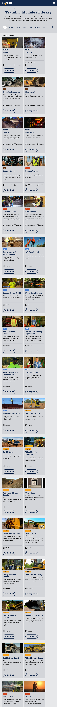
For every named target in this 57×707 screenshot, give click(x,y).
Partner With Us (49, 673)
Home (3, 8)
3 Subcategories (9, 68)
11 (23, 610)
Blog (25, 665)
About (32, 665)
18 (5, 111)
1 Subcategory (44, 68)
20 (42, 153)
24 (24, 70)
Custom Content (10, 669)
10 (41, 483)
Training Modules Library (17, 669)
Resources (8, 8)
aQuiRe (10, 665)
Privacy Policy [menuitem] (6, 703)
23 (23, 111)
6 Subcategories (9, 108)
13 (23, 401)
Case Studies (17, 675)
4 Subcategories (27, 68)
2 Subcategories (9, 151)
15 (41, 111)
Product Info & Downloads (18, 679)
